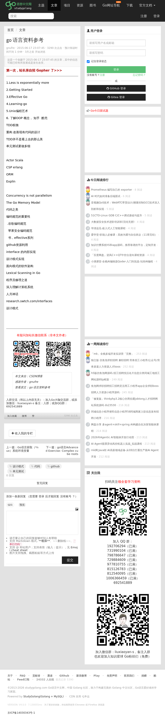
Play (96, 675)
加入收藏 (12, 416)
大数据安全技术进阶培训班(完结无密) (113, 221)
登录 (156, 16)
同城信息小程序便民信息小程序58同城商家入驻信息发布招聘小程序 (125, 415)
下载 (129, 5)
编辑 (10, 504)
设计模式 (16, 466)
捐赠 (144, 675)
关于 (10, 675)
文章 (54, 5)
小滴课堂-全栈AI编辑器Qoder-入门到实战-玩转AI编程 (122, 261)
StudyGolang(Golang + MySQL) (43, 696)
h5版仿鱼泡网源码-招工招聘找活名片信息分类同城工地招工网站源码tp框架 (125, 376)
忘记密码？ (139, 74)
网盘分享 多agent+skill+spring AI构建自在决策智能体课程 (125, 427)
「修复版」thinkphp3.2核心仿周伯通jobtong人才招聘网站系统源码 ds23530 (124, 402)
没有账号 (65, 496)
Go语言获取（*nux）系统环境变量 (22, 449)
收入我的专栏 (22, 433)
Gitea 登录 (116, 97)
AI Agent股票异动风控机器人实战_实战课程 (116, 443)
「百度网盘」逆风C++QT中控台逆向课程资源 (118, 255)
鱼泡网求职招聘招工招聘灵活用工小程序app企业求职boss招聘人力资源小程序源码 (125, 389)
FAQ (22, 675)
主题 (41, 5)
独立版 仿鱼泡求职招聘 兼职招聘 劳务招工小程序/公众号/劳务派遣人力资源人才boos (125, 363)
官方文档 (147, 5)
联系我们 (129, 675)
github (53, 466)
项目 (67, 5)
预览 (22, 504)
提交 (70, 560)
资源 (80, 5)
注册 (144, 16)
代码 (35, 466)
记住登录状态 (97, 61)
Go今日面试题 (99, 110)
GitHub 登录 (116, 88)
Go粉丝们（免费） (137, 656)
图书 (93, 5)
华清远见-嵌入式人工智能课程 (108, 228)
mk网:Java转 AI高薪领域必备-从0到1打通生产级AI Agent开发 (125, 453)
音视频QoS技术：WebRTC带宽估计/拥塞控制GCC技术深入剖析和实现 (125, 206)
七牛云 (86, 696)
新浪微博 (81, 675)
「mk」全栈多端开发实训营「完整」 (112, 353)
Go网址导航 (111, 4)
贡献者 (36, 675)
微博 (24, 416)
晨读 (49, 675)
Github (64, 675)
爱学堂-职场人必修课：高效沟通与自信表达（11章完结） (124, 234)
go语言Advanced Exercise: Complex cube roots (62, 451)
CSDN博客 (36, 376)
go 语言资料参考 (39, 387)
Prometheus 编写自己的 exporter (111, 189)
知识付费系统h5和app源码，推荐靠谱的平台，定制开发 (123, 245)
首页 (10, 30)
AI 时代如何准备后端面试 (105, 196)
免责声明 (112, 675)
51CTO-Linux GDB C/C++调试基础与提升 (116, 215)
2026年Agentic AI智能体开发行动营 (113, 437)
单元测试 (16, 471)
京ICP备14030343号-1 (21, 712)
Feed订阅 (23, 679)
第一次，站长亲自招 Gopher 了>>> (34, 70)
